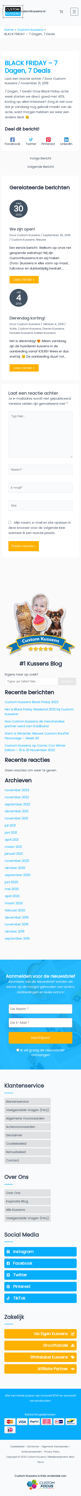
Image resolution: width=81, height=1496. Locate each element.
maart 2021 (13, 847)
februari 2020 (15, 910)
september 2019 (17, 938)
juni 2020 (11, 882)
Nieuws (41, 239)
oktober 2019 (14, 931)
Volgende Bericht (40, 166)
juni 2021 (11, 832)
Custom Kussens (23, 239)
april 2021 (12, 840)
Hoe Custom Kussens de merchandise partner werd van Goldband (35, 723)
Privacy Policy (52, 1451)
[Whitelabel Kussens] (40, 1357)
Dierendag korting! (27, 318)
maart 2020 (14, 903)
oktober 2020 (15, 868)
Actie (13, 328)
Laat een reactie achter (23, 78)
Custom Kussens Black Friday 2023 (32, 702)
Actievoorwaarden (31, 1451)
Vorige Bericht (40, 158)
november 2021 (16, 818)
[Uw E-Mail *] (40, 1022)
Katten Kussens (45, 333)
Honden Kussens (21, 333)
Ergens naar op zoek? (21, 674)
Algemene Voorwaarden (55, 1446)
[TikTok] (40, 1298)
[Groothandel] (40, 1345)
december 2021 (16, 811)
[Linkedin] (66, 141)
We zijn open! (22, 229)
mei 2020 (12, 889)
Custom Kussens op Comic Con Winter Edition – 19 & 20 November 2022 (35, 747)
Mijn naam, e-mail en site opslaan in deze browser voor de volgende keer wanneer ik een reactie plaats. (39, 527)
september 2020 (17, 875)
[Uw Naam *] (40, 1009)
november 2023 (17, 790)
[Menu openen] (74, 12)
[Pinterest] (48, 141)
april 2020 (12, 896)
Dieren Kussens (53, 328)
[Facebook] (12, 141)
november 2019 (16, 924)
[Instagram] (40, 1251)
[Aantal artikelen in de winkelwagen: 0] (61, 11)
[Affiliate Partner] (40, 1369)
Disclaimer (33, 1446)
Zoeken (67, 681)
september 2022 (17, 804)
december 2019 (17, 917)
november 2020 (17, 861)
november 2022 (17, 797)
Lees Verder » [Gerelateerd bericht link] (24, 279)
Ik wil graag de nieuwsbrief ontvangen (40, 1052)
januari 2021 (13, 854)
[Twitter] (30, 141)
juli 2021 (10, 825)
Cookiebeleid (17, 1446)
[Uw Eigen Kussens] (40, 1334)
